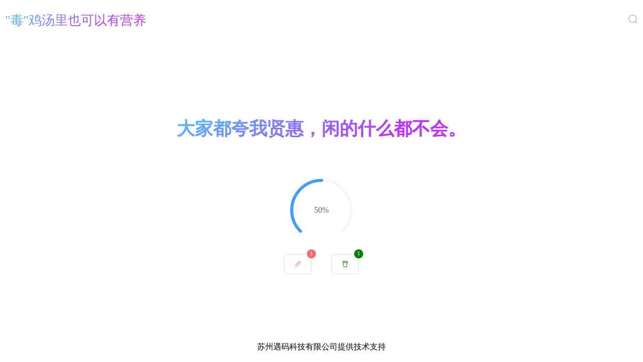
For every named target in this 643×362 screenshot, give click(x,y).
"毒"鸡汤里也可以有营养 (75, 20)
